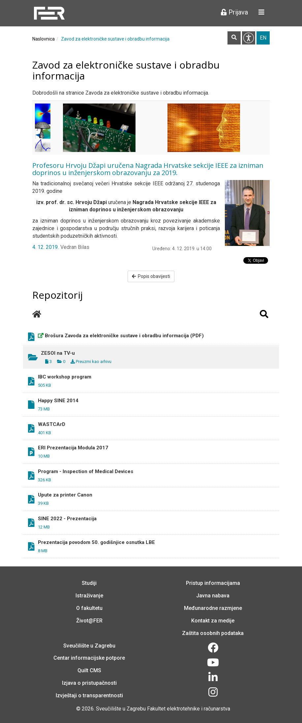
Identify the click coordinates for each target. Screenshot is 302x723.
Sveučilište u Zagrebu (89, 646)
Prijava (234, 12)
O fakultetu (89, 608)
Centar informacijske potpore (89, 658)
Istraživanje (89, 595)
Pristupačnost (248, 38)
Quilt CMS (89, 670)
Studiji (89, 583)
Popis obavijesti (151, 276)
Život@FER (89, 621)
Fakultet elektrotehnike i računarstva (188, 709)
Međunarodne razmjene (213, 608)
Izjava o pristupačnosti (89, 683)
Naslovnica (43, 39)
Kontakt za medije (212, 621)
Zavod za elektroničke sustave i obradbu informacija (115, 39)
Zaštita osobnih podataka (213, 633)
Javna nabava (212, 595)
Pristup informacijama (213, 583)
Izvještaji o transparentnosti (89, 695)
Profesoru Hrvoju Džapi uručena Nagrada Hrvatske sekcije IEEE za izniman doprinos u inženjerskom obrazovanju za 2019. (147, 169)
